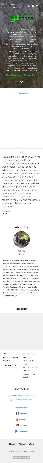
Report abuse (29, 451)
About (12, 4)
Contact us (16, 7)
